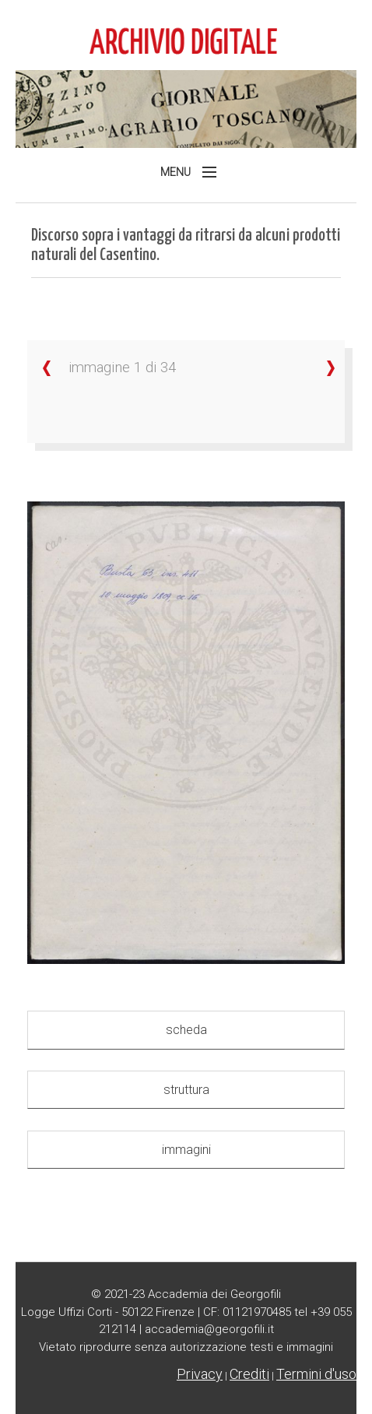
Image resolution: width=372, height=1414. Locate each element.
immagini (186, 1149)
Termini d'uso (316, 1374)
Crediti (249, 1374)
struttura (186, 1089)
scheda (186, 1029)
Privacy (200, 1374)
